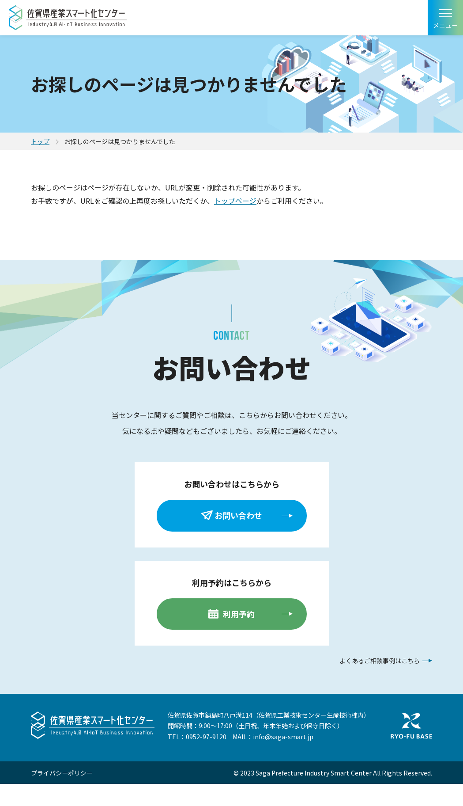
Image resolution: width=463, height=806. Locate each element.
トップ (40, 141)
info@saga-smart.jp (283, 736)
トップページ (235, 200)
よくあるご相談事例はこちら (379, 660)
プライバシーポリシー (62, 772)
